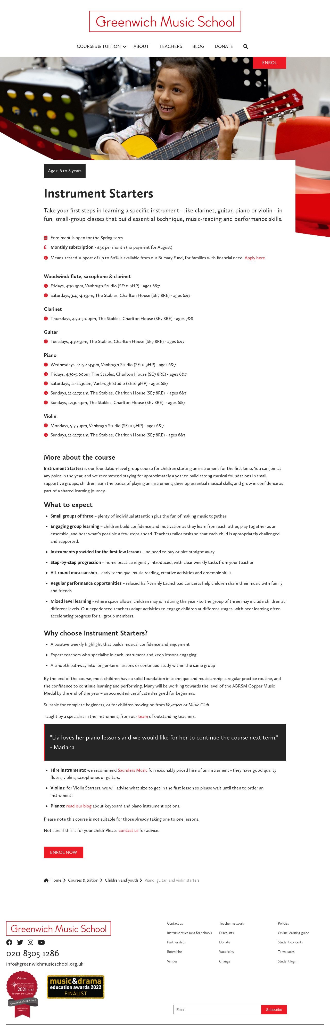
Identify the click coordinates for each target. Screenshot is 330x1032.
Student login (287, 961)
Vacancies (226, 952)
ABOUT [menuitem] (141, 46)
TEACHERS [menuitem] (170, 46)
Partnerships (176, 942)
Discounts (226, 933)
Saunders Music (132, 770)
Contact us (175, 923)
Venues (172, 961)
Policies (283, 923)
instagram (30, 942)
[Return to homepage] (58, 928)
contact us (128, 830)
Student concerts (290, 942)
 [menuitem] (245, 46)
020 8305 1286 (32, 953)
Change (224, 961)
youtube (41, 942)
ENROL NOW (63, 852)
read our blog (79, 806)
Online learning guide (293, 933)
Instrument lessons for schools (189, 933)
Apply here (255, 257)
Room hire (174, 952)
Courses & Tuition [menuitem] (99, 46)
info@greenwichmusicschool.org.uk (44, 964)
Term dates (286, 952)
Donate (224, 942)
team (143, 716)
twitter (20, 942)
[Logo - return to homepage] (165, 21)
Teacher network (231, 923)
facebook (9, 942)
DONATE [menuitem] (224, 46)
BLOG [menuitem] (198, 46)
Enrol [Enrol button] (269, 62)
